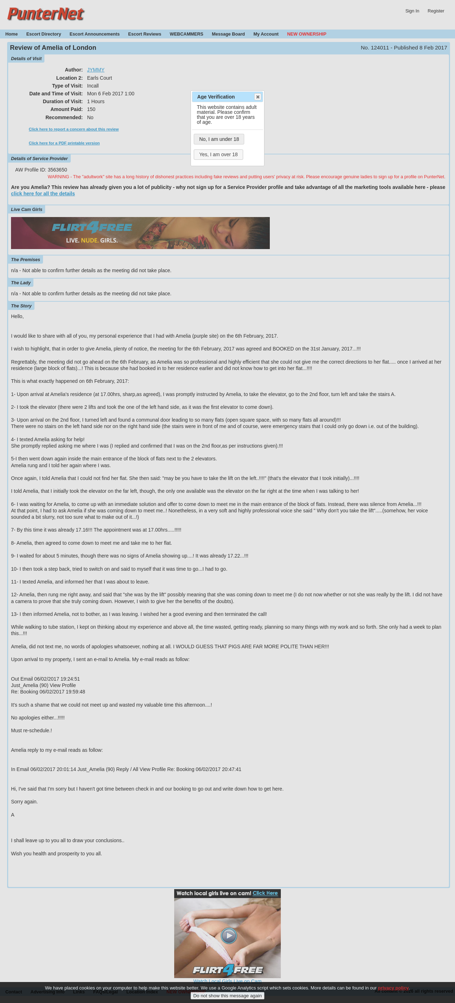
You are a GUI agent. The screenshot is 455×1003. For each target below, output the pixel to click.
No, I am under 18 (219, 139)
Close (257, 97)
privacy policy (393, 990)
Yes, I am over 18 (218, 154)
